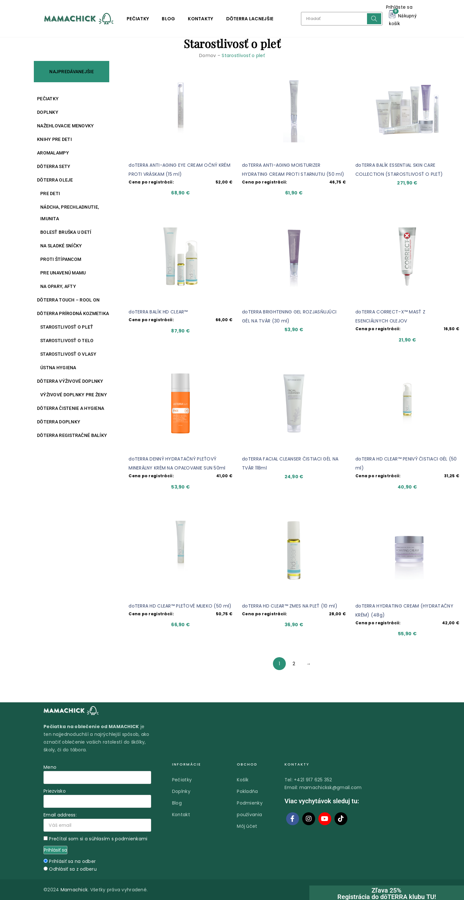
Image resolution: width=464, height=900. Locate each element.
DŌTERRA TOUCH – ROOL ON (68, 299)
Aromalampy (53, 152)
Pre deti (50, 193)
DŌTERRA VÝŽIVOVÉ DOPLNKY (70, 381)
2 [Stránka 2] (294, 663)
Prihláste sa (399, 7)
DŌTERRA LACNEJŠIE (250, 18)
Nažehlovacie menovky (65, 125)
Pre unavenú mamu (63, 272)
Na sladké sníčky (61, 245)
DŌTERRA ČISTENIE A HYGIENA (70, 408)
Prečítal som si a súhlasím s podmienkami (98, 839)
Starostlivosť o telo (67, 340)
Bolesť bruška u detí (66, 232)
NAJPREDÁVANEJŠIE (71, 71)
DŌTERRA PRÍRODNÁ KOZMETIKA (73, 313)
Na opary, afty (58, 286)
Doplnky (47, 112)
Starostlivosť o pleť (66, 327)
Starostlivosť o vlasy (68, 354)
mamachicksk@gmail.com (330, 787)
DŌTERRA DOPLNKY (58, 421)
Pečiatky (138, 18)
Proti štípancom (60, 259)
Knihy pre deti (54, 139)
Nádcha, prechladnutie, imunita (69, 212)
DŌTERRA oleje (55, 180)
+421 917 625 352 (313, 779)
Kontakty (200, 18)
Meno (50, 767)
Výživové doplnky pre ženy (73, 394)
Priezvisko (55, 791)
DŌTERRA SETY (53, 166)
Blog (168, 18)
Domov (207, 55)
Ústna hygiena (58, 367)
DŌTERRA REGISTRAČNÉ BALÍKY (72, 435)
